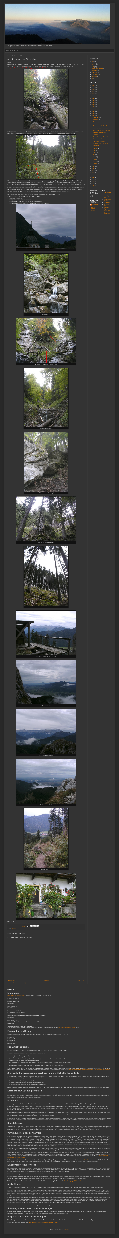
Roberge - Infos (107, 202)
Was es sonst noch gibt (97, 68)
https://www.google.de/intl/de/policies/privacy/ (75, 1181)
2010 (93, 168)
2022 (93, 93)
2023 (93, 91)
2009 (93, 170)
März (94, 159)
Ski (92, 61)
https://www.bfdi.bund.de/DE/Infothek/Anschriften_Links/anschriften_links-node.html (89, 1069)
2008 (93, 172)
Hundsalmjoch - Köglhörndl (99, 132)
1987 (93, 186)
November (96, 119)
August (95, 148)
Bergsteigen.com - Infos (107, 200)
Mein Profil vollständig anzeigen (92, 209)
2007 (93, 175)
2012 (93, 115)
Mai (94, 154)
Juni (94, 152)
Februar (95, 161)
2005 (93, 179)
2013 (93, 113)
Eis (92, 78)
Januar (95, 163)
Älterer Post (81, 980)
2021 (93, 96)
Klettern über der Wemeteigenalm (101, 130)
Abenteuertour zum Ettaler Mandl (101, 128)
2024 (93, 89)
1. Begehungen (95, 74)
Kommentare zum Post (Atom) (20, 983)
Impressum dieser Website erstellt (15, 995)
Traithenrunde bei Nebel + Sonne (101, 126)
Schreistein (95, 134)
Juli (94, 150)
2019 (93, 100)
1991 (93, 183)
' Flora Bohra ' (96, 145)
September (96, 124)
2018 (93, 102)
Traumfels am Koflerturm (99, 141)
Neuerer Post (11, 980)
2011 (93, 166)
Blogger (67, 1229)
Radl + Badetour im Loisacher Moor (102, 139)
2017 (93, 104)
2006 (93, 177)
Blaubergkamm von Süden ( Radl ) (101, 136)
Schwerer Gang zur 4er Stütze (100, 143)
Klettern (93, 65)
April (94, 157)
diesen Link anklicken (84, 1160)
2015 (93, 109)
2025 (93, 87)
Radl (93, 67)
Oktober (95, 121)
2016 (93, 107)
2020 (93, 98)
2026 (93, 85)
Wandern (14, 928)
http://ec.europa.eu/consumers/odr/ (66, 1027)
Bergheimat (95, 204)
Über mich (94, 76)
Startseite (46, 980)
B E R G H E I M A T (12, 51)
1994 (93, 181)
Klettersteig (94, 70)
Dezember (96, 117)
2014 (93, 111)
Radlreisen (94, 72)
